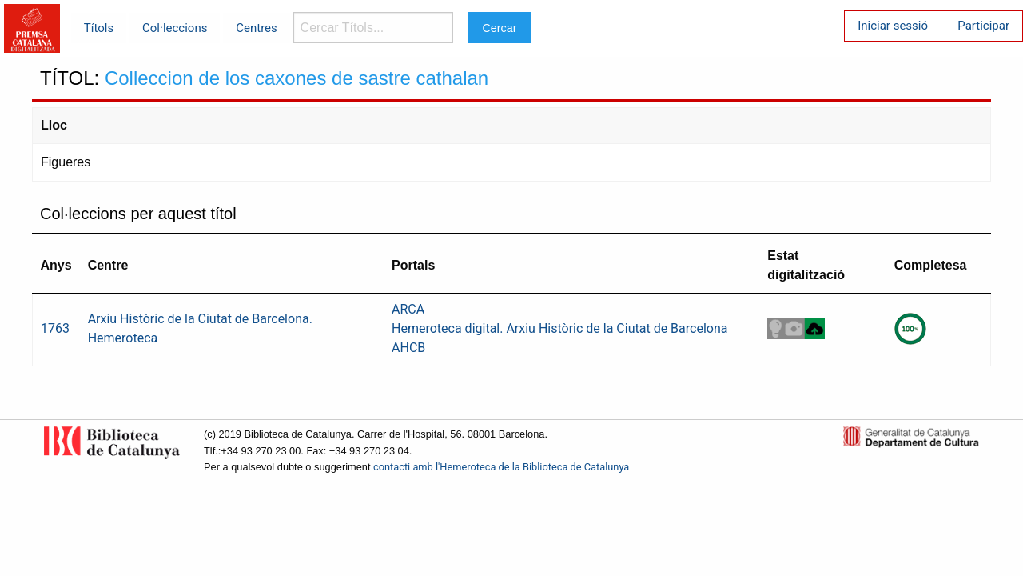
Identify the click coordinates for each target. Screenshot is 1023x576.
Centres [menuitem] (256, 28)
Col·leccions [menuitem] (174, 28)
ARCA (408, 309)
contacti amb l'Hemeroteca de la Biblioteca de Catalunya (501, 467)
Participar (983, 25)
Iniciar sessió (893, 25)
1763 (55, 328)
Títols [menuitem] (98, 28)
